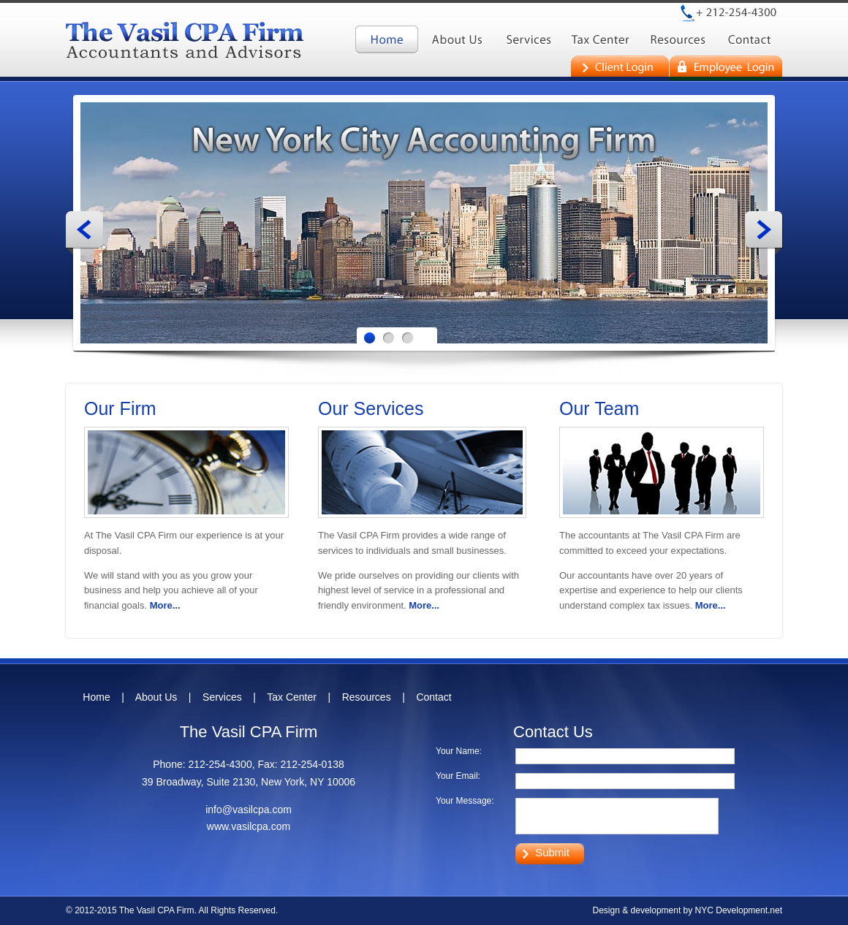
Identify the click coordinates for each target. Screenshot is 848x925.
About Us (156, 697)
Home (96, 697)
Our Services (370, 408)
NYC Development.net (738, 910)
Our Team (599, 408)
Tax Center (292, 697)
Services (222, 697)
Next (764, 233)
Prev (85, 233)
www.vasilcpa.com (248, 826)
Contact (433, 697)
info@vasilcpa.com (248, 809)
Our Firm (120, 408)
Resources (366, 697)
